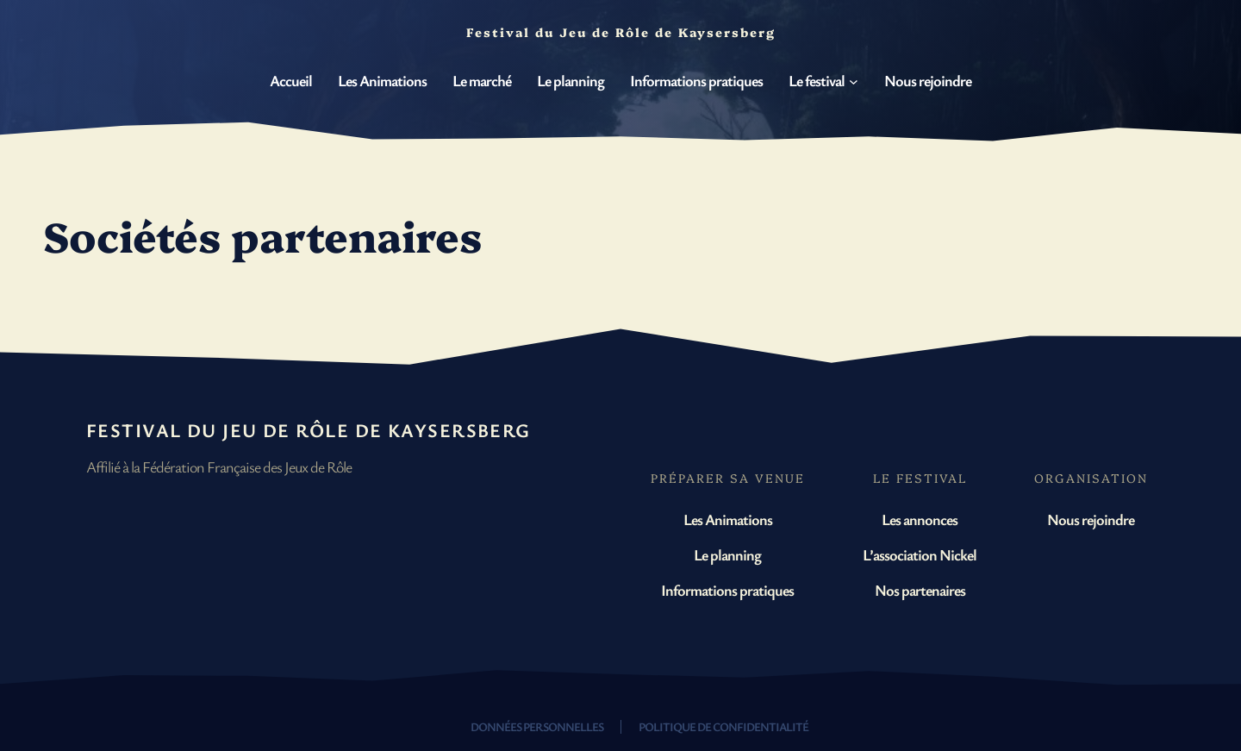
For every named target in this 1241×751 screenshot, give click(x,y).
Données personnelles (537, 726)
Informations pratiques (727, 589)
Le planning (727, 554)
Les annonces (919, 519)
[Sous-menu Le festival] (853, 81)
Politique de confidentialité (723, 726)
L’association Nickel (919, 554)
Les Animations (727, 519)
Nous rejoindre (1090, 519)
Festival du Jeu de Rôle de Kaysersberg (308, 429)
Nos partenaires (920, 589)
